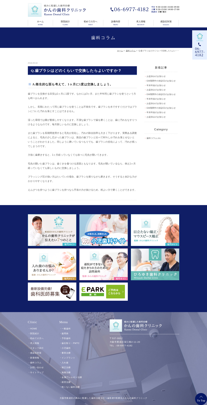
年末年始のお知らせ (156, 85)
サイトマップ (37, 372)
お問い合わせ (37, 367)
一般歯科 (66, 328)
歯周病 (65, 333)
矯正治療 (66, 367)
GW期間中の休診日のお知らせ (161, 81)
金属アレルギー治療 (72, 377)
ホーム (40, 23)
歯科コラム (131, 51)
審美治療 (66, 352)
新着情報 (34, 357)
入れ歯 (65, 362)
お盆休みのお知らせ (156, 76)
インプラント (68, 357)
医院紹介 (65, 23)
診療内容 (115, 23)
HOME (33, 328)
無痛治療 (66, 372)
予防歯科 (66, 338)
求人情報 (140, 23)
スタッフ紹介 (37, 348)
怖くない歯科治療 (71, 386)
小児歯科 (66, 348)
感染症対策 (166, 23)
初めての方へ (90, 23)
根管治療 (66, 382)
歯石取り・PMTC (70, 343)
